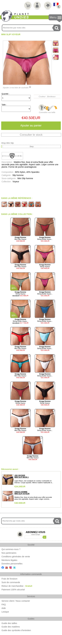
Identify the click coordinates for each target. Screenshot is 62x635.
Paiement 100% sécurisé (13, 589)
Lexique (5, 612)
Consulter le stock (31, 134)
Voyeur (15, 181)
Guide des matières (11, 626)
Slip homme (18, 175)
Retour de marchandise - (17, 586)
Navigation (55, 18)
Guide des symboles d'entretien (16, 630)
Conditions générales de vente (16, 556)
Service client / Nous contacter (16, 601)
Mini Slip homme (25, 178)
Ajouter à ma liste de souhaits (17, 87)
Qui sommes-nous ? (11, 549)
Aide (4, 608)
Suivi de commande (11, 582)
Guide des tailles (9, 623)
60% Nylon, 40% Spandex (27, 172)
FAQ (4, 604)
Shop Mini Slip (7, 143)
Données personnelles (12, 563)
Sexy (31, 146)
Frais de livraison (9, 579)
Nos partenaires (9, 553)
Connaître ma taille (47, 111)
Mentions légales (9, 560)
